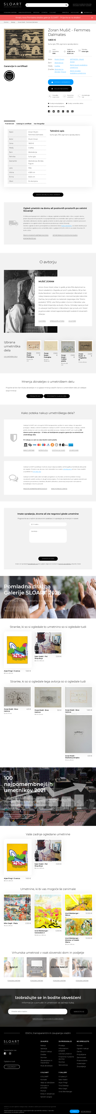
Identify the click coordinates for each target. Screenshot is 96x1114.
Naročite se (79, 1012)
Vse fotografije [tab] (39, 124)
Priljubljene (81, 1054)
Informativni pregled (63, 1050)
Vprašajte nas (48, 559)
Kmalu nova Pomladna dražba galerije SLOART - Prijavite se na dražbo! (48, 17)
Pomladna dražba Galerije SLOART (22, 609)
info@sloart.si (67, 469)
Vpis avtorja (63, 1065)
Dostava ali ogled (58, 450)
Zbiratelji (65, 12)
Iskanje (13, 22)
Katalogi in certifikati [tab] (23, 124)
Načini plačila (43, 450)
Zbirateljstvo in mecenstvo (46, 1062)
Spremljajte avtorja (57, 321)
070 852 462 (37, 471)
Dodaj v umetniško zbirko (74, 103)
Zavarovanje (73, 450)
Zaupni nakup (46, 1051)
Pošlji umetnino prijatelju (56, 106)
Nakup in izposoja (25, 12)
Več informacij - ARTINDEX (18, 816)
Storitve (44, 12)
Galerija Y (11, 1067)
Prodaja (36, 12)
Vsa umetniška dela (10, 356)
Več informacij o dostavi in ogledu (65, 235)
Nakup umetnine (28, 450)
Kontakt (43, 1080)
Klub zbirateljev (46, 1066)
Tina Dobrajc (64, 1085)
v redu (74, 1111)
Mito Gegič (63, 1088)
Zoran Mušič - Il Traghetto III (83, 357)
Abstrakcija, (59, 69)
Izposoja (43, 1048)
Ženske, (57, 72)
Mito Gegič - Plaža (11, 923)
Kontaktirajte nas (29, 238)
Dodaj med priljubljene (56, 103)
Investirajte (81, 1063)
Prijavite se (35, 396)
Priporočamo (82, 1060)
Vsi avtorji (72, 321)
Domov (6, 22)
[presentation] (48, 549)
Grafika (57, 66)
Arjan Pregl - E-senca (12, 671)
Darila (79, 1051)
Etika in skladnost (47, 1094)
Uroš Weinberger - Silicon (72, 914)
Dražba (43, 1054)
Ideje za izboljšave (47, 1082)
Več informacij (86, 1111)
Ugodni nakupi (83, 1048)
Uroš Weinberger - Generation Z (42, 932)
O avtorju (42, 321)
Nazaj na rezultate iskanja (48, 195)
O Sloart (53, 12)
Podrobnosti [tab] (9, 124)
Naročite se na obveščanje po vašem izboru (48, 1018)
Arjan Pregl (63, 1082)
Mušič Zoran (59, 59)
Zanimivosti (81, 1057)
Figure (63, 72)
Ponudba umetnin (10, 12)
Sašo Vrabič (63, 1080)
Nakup (43, 1045)
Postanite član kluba (56, 396)
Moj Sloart (75, 12)
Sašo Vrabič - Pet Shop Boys (41, 657)
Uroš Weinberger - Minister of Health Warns (72, 940)
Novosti (80, 1045)
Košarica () (86, 12)
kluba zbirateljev (66, 226)
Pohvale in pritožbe (44, 1087)
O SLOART (44, 1077)
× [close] (92, 17)
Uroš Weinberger (65, 1091)
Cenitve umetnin (65, 1054)
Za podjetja (81, 1066)
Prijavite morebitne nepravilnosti (35, 488)
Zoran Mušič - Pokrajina (30, 355)
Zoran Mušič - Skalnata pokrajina (72, 757)
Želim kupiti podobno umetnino (78, 66)
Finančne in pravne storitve (66, 1058)
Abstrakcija (59, 63)
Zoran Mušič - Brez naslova (11, 710)
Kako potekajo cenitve (59, 488)
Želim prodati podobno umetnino (78, 72)
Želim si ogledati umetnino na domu (35, 235)
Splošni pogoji (46, 1097)
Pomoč (43, 1091)
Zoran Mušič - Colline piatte (63, 358)
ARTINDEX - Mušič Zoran (77, 60)
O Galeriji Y (63, 1077)
